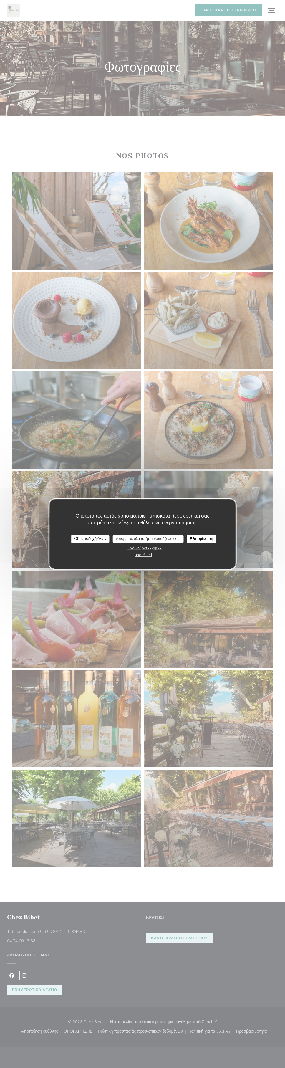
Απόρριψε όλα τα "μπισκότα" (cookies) (148, 538)
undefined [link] (143, 555)
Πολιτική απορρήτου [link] (144, 547)
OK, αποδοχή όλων (90, 538)
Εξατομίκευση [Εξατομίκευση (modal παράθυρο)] (201, 538)
